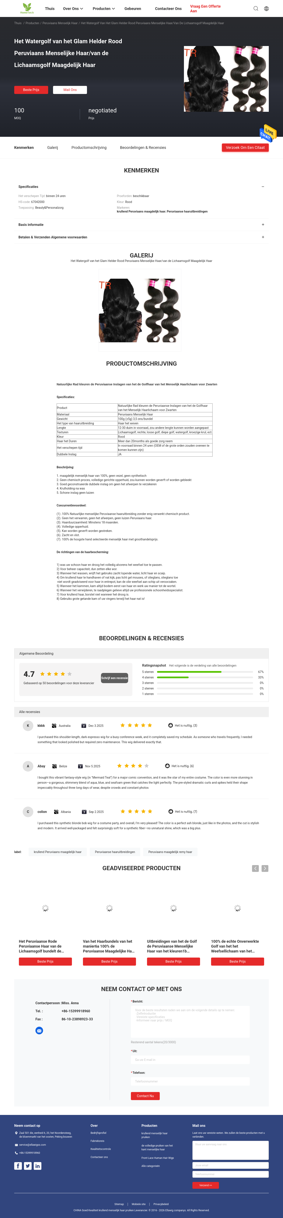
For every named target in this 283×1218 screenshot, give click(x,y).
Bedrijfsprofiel (98, 1132)
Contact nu (145, 1096)
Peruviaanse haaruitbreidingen (115, 852)
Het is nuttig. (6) (183, 766)
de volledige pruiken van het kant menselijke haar (157, 1147)
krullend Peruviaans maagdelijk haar (57, 852)
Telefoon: (139, 1072)
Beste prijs (31, 90)
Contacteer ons (99, 1157)
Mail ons (70, 90)
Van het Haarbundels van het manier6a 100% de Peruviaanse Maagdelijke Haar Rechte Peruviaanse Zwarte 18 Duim (109, 951)
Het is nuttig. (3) (186, 725)
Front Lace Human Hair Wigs (158, 1157)
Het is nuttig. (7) (186, 812)
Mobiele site (139, 1204)
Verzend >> (205, 1185)
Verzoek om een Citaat (245, 147)
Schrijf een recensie (114, 678)
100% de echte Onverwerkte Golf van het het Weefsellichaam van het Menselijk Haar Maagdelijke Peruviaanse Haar (235, 951)
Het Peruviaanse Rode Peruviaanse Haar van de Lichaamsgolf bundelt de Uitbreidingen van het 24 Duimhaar (40, 951)
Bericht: (138, 1001)
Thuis (17, 23)
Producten (32, 23)
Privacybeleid (161, 1204)
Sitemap (119, 1204)
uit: (135, 1051)
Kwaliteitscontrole (101, 1149)
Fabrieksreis (97, 1141)
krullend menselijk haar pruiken (155, 1135)
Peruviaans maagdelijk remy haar (170, 852)
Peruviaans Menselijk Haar (60, 23)
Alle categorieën (151, 1166)
